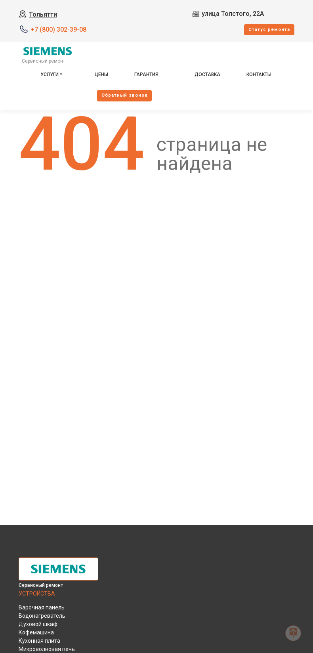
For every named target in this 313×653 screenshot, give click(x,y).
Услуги (49, 74)
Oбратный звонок (124, 95)
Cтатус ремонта (269, 29)
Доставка (207, 74)
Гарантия (146, 74)
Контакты (258, 74)
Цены (101, 74)
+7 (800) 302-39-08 (58, 29)
